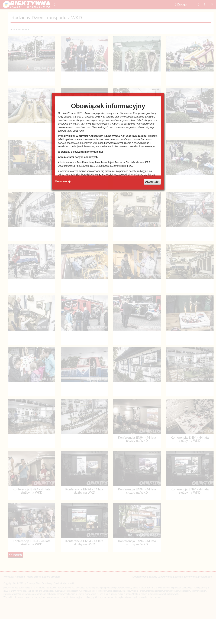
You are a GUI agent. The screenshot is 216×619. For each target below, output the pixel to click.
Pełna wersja (63, 181)
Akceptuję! (152, 181)
